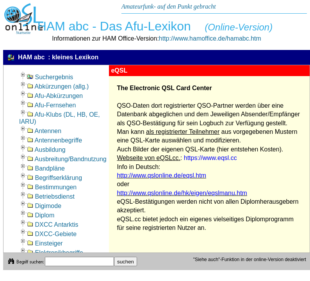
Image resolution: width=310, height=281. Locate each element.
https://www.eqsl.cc (210, 158)
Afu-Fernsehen (51, 105)
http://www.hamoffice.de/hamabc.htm (210, 38)
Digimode (44, 206)
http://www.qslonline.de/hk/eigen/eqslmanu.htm (182, 193)
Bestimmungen (52, 187)
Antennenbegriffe (54, 140)
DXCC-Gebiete (52, 234)
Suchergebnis (50, 77)
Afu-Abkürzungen (55, 95)
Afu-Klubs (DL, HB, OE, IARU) (59, 118)
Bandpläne (46, 168)
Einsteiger (45, 243)
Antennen (44, 131)
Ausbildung (46, 149)
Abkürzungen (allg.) (58, 86)
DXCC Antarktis (52, 224)
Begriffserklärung (54, 177)
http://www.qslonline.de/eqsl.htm (161, 175)
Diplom (40, 215)
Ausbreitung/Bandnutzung (67, 159)
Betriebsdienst (51, 196)
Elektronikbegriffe (55, 252)
